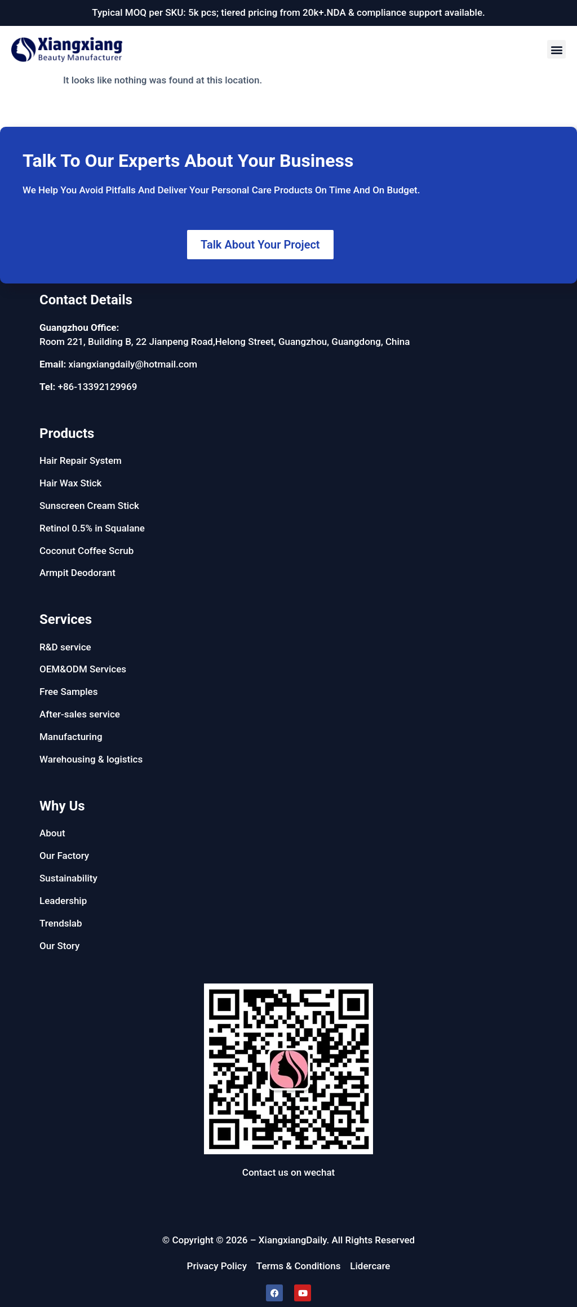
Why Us (62, 806)
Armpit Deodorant (77, 572)
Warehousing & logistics (91, 759)
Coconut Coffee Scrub (86, 550)
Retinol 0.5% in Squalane (92, 528)
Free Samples (68, 691)
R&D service (65, 647)
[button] (556, 49)
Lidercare (370, 1265)
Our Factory (64, 855)
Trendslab (60, 923)
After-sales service (79, 714)
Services (65, 619)
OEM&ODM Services (82, 669)
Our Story (59, 945)
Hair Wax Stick (70, 483)
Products (66, 433)
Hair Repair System (80, 460)
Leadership (63, 900)
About (52, 833)
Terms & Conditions (298, 1265)
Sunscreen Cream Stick (89, 505)
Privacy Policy (217, 1265)
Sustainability (68, 878)
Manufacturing (71, 736)
